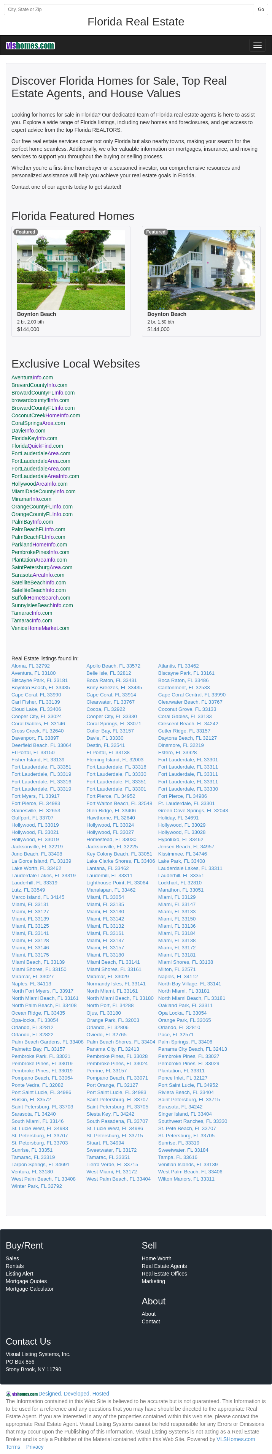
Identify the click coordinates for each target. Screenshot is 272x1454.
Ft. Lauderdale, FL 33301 (186, 803)
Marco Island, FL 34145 (38, 897)
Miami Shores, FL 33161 (114, 969)
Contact (151, 1321)
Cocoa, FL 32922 (105, 709)
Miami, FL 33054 (105, 897)
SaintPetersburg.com (41, 567)
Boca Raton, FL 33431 (111, 680)
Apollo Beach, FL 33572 (113, 666)
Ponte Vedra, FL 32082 (37, 1085)
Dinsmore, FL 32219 (181, 745)
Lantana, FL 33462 (107, 868)
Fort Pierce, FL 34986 (182, 796)
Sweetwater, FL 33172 (111, 1150)
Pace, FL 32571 (176, 1034)
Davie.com (28, 431)
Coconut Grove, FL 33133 (187, 709)
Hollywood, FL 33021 (35, 832)
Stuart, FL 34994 (105, 1143)
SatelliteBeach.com (38, 582)
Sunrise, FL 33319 (178, 1143)
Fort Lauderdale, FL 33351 (41, 767)
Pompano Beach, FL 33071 (117, 1078)
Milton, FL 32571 (177, 969)
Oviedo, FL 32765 (106, 1034)
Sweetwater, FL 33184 (183, 1150)
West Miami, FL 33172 (111, 1172)
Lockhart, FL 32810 (180, 883)
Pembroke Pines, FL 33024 (117, 1063)
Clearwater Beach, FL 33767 (190, 702)
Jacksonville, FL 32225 (112, 846)
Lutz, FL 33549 (28, 890)
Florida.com (37, 446)
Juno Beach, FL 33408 (36, 854)
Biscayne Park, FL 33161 (186, 673)
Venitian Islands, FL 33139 (188, 1164)
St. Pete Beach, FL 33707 (187, 1128)
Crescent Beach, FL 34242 (188, 723)
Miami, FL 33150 (177, 919)
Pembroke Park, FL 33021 (40, 1056)
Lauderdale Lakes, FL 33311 (190, 868)
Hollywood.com (39, 484)
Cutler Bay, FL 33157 (110, 731)
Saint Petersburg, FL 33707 (117, 1099)
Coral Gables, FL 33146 (38, 723)
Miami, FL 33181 (177, 955)
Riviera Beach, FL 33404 (186, 1092)
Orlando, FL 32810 (179, 1027)
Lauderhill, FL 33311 (109, 875)
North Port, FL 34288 (110, 1005)
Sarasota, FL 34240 (33, 1114)
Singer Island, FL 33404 (185, 1114)
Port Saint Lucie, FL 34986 (41, 1092)
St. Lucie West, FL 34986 (114, 1128)
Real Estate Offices (165, 1274)
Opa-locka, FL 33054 (35, 1020)
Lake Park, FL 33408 (181, 861)
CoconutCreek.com (45, 415)
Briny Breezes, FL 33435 (114, 687)
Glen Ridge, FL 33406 (111, 810)
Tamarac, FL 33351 (108, 1157)
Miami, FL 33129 (177, 897)
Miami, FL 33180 (105, 955)
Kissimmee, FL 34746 (182, 854)
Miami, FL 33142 (105, 919)
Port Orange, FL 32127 (112, 1085)
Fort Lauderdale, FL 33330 (116, 774)
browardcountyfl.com (40, 400)
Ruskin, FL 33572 (31, 1099)
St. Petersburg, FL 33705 (186, 1135)
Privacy (35, 1447)
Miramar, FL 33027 (32, 976)
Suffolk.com (40, 598)
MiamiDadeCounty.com (43, 491)
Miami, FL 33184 (177, 933)
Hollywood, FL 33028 (182, 832)
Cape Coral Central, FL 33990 (192, 695)
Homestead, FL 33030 (111, 839)
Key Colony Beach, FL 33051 (119, 854)
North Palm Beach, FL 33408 (43, 1005)
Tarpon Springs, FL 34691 (40, 1164)
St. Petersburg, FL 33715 (114, 1135)
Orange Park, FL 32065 (184, 1020)
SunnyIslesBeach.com (42, 605)
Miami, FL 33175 (30, 955)
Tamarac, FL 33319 (33, 1157)
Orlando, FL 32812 (32, 1027)
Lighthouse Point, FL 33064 (117, 883)
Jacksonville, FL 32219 (37, 846)
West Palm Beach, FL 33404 (118, 1179)
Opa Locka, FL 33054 (182, 1013)
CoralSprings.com (38, 423)
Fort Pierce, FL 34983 (35, 803)
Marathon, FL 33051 (181, 890)
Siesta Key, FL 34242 (110, 1114)
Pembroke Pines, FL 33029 (189, 1063)
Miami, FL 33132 (105, 926)
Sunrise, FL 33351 (31, 1150)
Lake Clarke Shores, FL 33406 (120, 861)
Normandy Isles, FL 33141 (116, 984)
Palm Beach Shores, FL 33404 (120, 1042)
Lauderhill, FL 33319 (34, 883)
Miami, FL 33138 (177, 940)
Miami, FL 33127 (30, 911)
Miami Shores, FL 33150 (39, 969)
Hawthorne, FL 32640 (110, 818)
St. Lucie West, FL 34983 (39, 1128)
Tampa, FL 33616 (177, 1157)
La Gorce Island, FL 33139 (41, 861)
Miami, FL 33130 (105, 911)
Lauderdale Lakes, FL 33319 (43, 875)
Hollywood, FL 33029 (182, 825)
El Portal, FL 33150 (33, 752)
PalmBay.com (32, 522)
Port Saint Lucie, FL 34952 (188, 1085)
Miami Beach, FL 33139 (38, 962)
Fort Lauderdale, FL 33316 (116, 767)
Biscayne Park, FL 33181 (39, 680)
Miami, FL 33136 (177, 926)
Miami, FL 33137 (105, 940)
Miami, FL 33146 (30, 947)
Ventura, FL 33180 (32, 1172)
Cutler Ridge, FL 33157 (184, 731)
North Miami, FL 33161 (112, 991)
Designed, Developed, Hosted (73, 1394)
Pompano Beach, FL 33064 (42, 1078)
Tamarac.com (31, 613)
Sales (12, 1258)
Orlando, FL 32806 (107, 1027)
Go (261, 9)
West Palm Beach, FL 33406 (190, 1172)
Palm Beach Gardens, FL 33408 (47, 1042)
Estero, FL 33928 (177, 752)
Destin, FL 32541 (105, 745)
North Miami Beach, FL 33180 (120, 998)
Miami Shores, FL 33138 (185, 962)
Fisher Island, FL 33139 (38, 760)
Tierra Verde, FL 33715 (112, 1164)
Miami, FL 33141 (30, 933)
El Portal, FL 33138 (108, 752)
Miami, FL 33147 (177, 904)
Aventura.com (32, 377)
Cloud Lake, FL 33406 (36, 709)
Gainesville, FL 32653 (35, 810)
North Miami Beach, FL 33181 (192, 998)
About (149, 1314)
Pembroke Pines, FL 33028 (117, 1056)
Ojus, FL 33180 (103, 1013)
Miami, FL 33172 (177, 947)
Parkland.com (39, 545)
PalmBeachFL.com (38, 529)
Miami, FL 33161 (105, 933)
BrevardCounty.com (39, 385)
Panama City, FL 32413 (112, 1049)
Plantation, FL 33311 (181, 1071)
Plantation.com (39, 560)
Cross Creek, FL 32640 (37, 731)
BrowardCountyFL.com (43, 393)
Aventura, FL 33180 (33, 673)
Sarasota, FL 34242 (180, 1107)
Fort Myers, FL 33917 (35, 796)
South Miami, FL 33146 (37, 1121)
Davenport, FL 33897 (35, 738)
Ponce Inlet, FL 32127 (183, 1078)
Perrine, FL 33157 (106, 1071)
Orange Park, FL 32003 (112, 1020)
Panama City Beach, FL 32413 (192, 1049)
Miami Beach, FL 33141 (113, 962)
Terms (13, 1447)
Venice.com (40, 628)
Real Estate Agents (164, 1266)
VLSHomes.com (236, 1439)
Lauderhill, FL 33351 (181, 875)
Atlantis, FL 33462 (178, 666)
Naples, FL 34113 (31, 984)
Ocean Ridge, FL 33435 (38, 1013)
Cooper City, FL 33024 (36, 716)
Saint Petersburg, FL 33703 (42, 1107)
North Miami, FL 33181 (184, 991)
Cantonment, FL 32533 (184, 687)
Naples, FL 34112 (178, 976)
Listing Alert (19, 1274)
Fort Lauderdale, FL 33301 (188, 760)
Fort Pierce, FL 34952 (110, 796)
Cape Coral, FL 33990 (36, 695)
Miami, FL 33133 (177, 911)
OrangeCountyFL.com (42, 507)
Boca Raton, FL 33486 (183, 680)
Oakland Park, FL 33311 (185, 1005)
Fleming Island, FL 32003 (114, 760)
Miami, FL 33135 (105, 904)
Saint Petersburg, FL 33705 (117, 1107)
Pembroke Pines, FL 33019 (42, 1063)
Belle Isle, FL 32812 (108, 673)
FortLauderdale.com (40, 453)
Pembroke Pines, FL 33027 (189, 1056)
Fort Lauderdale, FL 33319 (41, 774)
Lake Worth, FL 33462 (36, 868)
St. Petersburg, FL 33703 (39, 1143)
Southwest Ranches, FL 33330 (192, 1121)
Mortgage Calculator (30, 1289)
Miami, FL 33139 (30, 919)
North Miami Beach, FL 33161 (45, 998)
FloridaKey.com (34, 438)
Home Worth (157, 1258)
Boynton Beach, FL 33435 (40, 687)
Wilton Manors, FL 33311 (186, 1179)
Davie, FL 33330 (104, 738)
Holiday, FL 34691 (178, 818)
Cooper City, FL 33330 (111, 716)
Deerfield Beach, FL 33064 (41, 745)
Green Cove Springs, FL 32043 (193, 810)
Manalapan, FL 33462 (110, 890)
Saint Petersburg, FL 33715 (189, 1099)
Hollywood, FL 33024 (110, 825)
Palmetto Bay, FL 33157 (38, 1049)
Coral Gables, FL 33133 (185, 716)
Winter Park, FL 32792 (36, 1186)
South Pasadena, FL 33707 (117, 1121)
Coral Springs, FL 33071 (113, 723)
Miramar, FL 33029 (107, 976)
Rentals (15, 1266)
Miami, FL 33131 (30, 904)
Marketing (153, 1281)
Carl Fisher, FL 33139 (35, 702)
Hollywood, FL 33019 (35, 825)
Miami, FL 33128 (30, 940)
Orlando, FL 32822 (32, 1034)
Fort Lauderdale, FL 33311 (188, 767)
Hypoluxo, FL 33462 (181, 839)
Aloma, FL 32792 (30, 666)
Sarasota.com (37, 575)
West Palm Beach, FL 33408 (43, 1179)
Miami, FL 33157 (105, 947)
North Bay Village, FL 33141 (189, 984)
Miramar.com (31, 499)
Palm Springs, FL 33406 (185, 1042)
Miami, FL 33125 (30, 926)
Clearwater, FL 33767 (110, 702)
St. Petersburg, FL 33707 (39, 1135)
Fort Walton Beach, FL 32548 (119, 803)
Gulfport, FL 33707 (32, 818)
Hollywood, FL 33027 (110, 832)
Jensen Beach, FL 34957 (186, 846)
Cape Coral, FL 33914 (111, 695)
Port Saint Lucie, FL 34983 (116, 1092)
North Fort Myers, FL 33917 (42, 991)
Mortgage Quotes (26, 1281)
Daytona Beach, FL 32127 (187, 738)
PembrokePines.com (40, 552)
